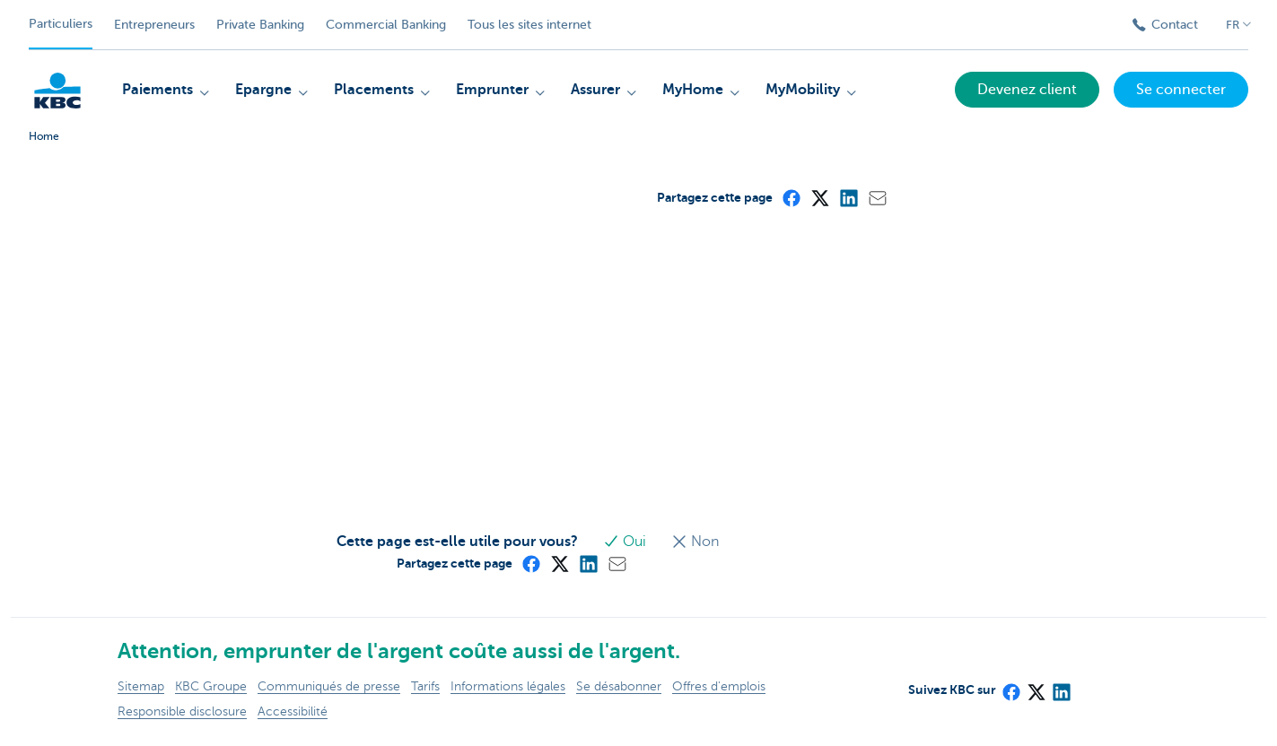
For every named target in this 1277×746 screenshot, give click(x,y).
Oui (626, 541)
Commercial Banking (386, 24)
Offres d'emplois (718, 686)
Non (695, 541)
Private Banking (260, 24)
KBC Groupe (211, 686)
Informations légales (507, 686)
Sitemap (141, 686)
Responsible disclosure (182, 711)
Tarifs (425, 686)
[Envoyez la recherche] (1095, 25)
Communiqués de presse (329, 686)
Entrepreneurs (154, 24)
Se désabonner (618, 686)
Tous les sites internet (529, 24)
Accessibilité (293, 711)
